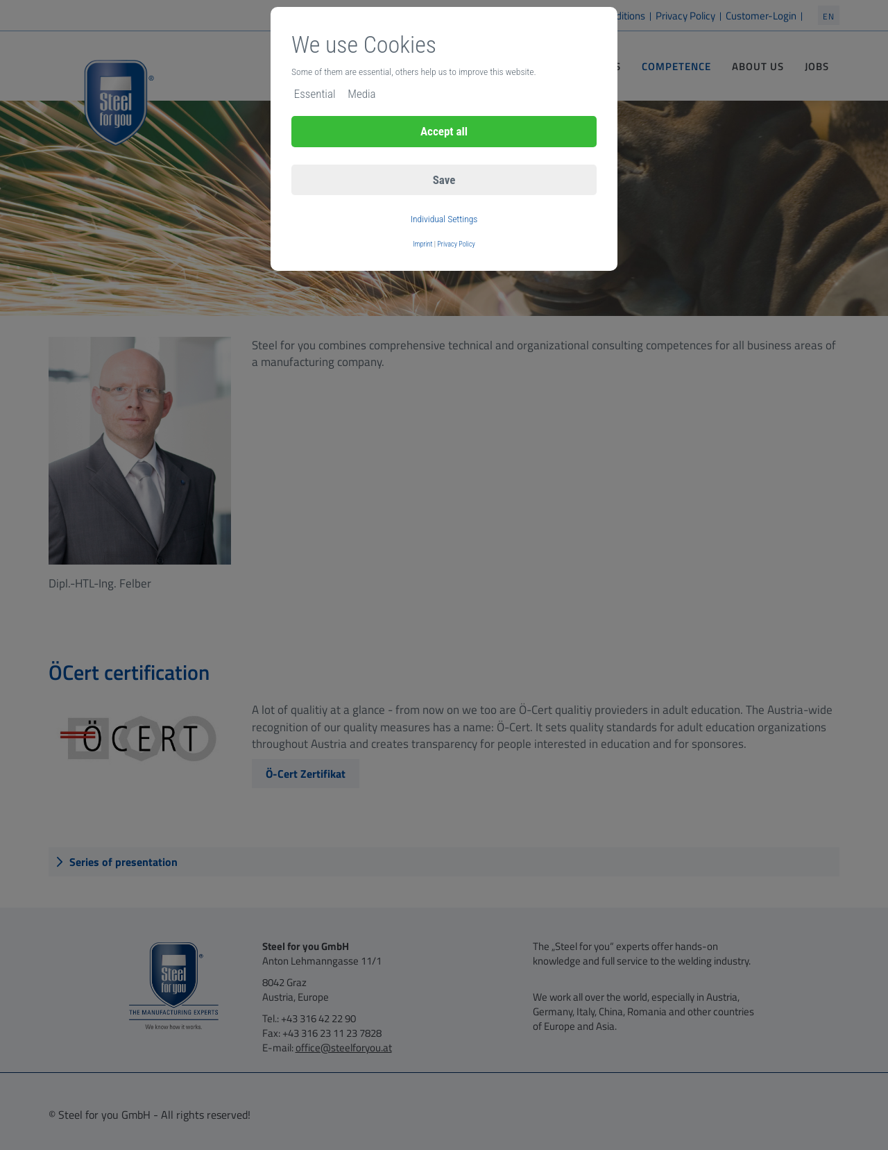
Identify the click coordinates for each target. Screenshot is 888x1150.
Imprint (422, 244)
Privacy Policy (456, 244)
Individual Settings (444, 218)
